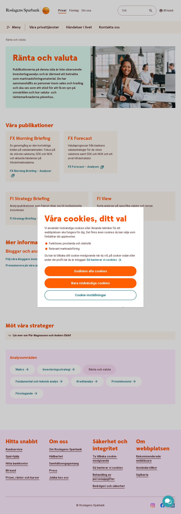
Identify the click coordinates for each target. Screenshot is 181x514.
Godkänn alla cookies (90, 271)
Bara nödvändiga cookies (90, 283)
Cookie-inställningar (90, 295)
